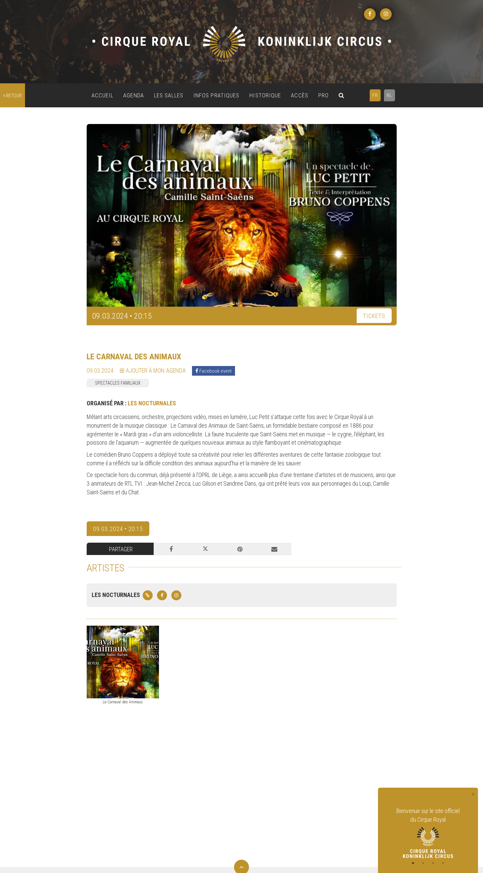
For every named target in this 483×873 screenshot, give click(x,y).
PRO (323, 95)
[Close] (473, 794)
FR (375, 95)
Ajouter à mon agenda (153, 370)
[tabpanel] (428, 832)
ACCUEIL (103, 95)
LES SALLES (168, 95)
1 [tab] (413, 863)
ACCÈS (299, 95)
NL (389, 95)
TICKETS (374, 315)
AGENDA (133, 95)
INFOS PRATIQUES (216, 95)
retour (12, 95)
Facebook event (213, 371)
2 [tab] (423, 863)
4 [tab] (443, 863)
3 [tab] (433, 863)
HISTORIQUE (265, 95)
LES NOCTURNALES (152, 403)
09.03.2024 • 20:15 (118, 528)
